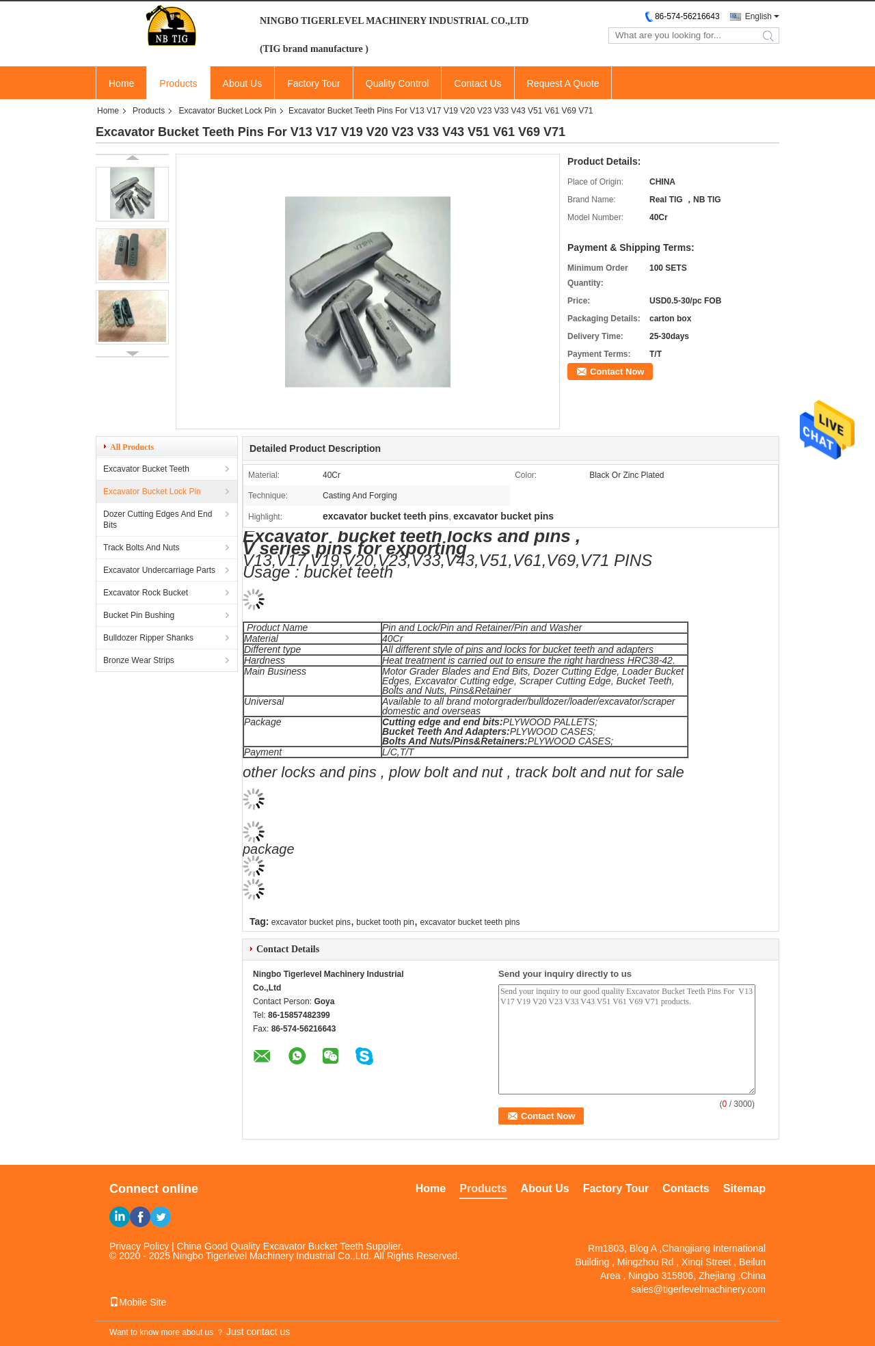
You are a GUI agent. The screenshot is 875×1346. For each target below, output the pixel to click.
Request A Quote (563, 83)
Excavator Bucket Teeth (146, 469)
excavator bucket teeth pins (470, 922)
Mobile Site (137, 1302)
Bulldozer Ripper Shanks (148, 638)
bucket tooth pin (385, 922)
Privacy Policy (139, 1246)
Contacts (685, 1188)
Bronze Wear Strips (138, 660)
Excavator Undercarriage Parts (159, 570)
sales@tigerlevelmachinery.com (698, 1289)
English (758, 16)
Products (178, 83)
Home (121, 83)
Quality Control (397, 83)
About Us (242, 83)
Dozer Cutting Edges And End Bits (157, 519)
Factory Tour (313, 83)
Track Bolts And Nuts (141, 547)
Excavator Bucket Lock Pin (227, 111)
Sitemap (744, 1188)
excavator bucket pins (311, 922)
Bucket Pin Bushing (138, 615)
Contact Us (477, 83)
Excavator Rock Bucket (145, 592)
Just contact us (258, 1331)
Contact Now (617, 371)
